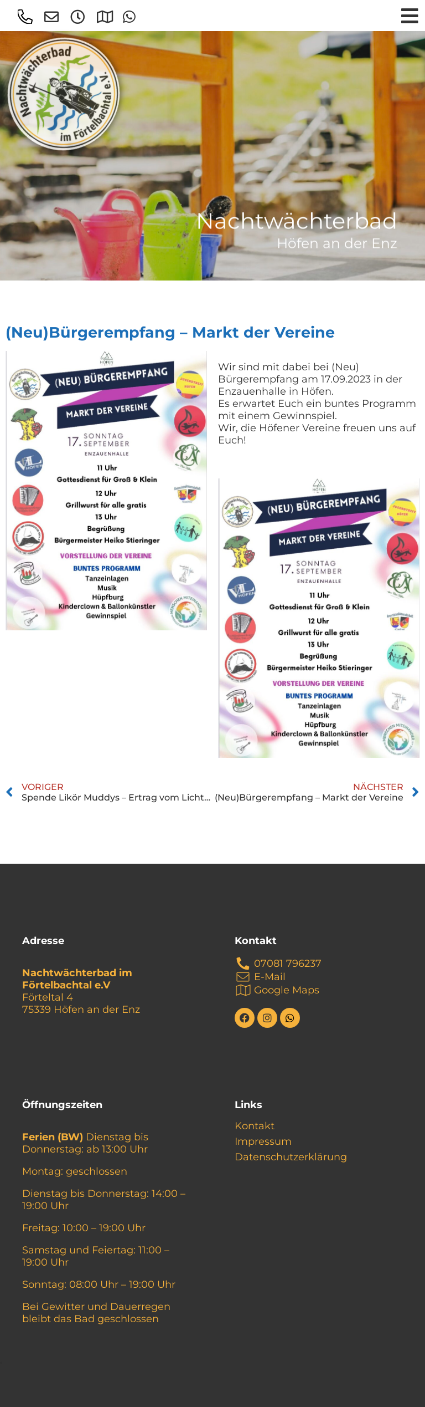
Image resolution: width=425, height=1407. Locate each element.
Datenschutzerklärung (291, 1157)
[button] (1, 1363)
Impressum (263, 1141)
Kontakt (254, 1126)
